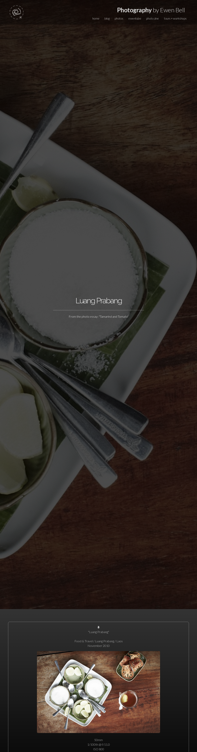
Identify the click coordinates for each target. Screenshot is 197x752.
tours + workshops (175, 18)
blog (106, 18)
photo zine (152, 18)
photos (119, 18)
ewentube (134, 18)
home (95, 18)
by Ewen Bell (151, 10)
